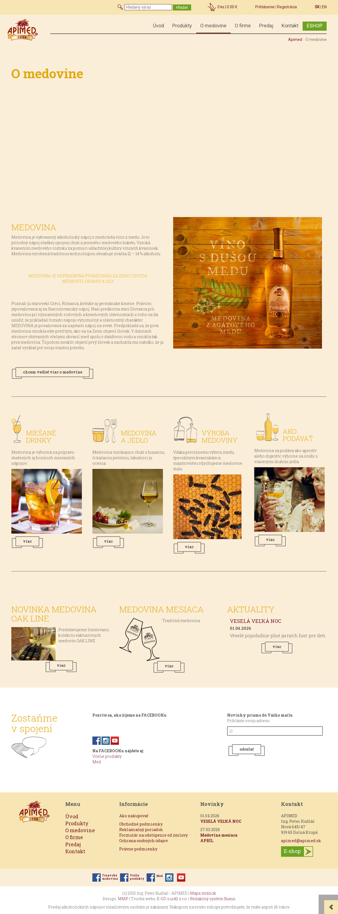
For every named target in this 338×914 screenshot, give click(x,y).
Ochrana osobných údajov (143, 840)
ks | (227, 7)
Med (96, 761)
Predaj (266, 25)
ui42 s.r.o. (179, 898)
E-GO (161, 898)
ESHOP (315, 25)
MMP (123, 898)
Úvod (158, 25)
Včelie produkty (107, 756)
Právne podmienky (138, 849)
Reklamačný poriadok (141, 829)
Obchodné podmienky (141, 824)
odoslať (247, 749)
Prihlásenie (265, 7)
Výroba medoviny (220, 437)
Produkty (182, 25)
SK (317, 7)
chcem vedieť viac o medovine (52, 372)
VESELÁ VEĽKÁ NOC (255, 621)
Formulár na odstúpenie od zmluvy (153, 835)
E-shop (292, 851)
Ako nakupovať (133, 815)
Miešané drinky (41, 437)
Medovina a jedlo (139, 437)
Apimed (295, 39)
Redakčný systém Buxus (212, 898)
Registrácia (287, 7)
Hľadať (182, 7)
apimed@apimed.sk (301, 840)
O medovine (213, 25)
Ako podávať (298, 435)
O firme (243, 25)
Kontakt (290, 25)
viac (27, 541)
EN (324, 7)
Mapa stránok (203, 893)
